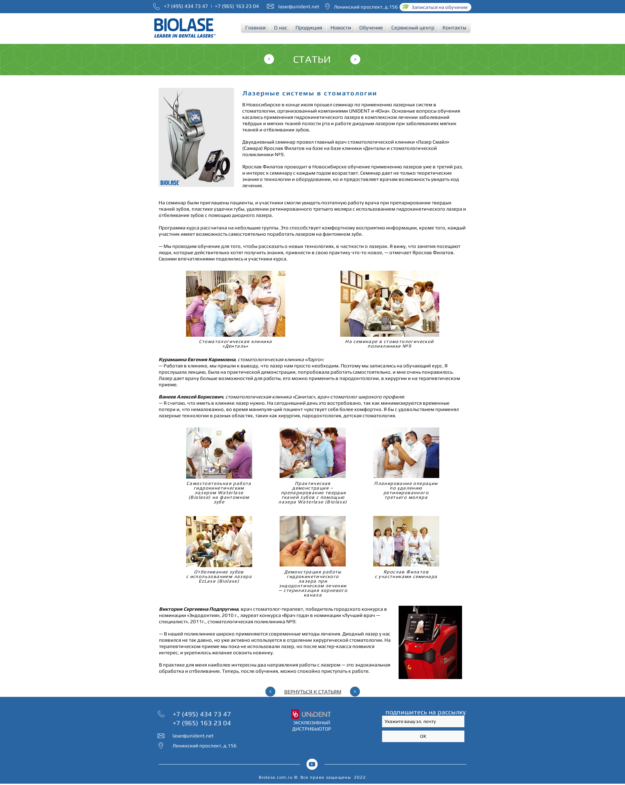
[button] (280, 27)
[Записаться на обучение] (435, 7)
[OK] (423, 736)
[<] (269, 59)
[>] (355, 59)
